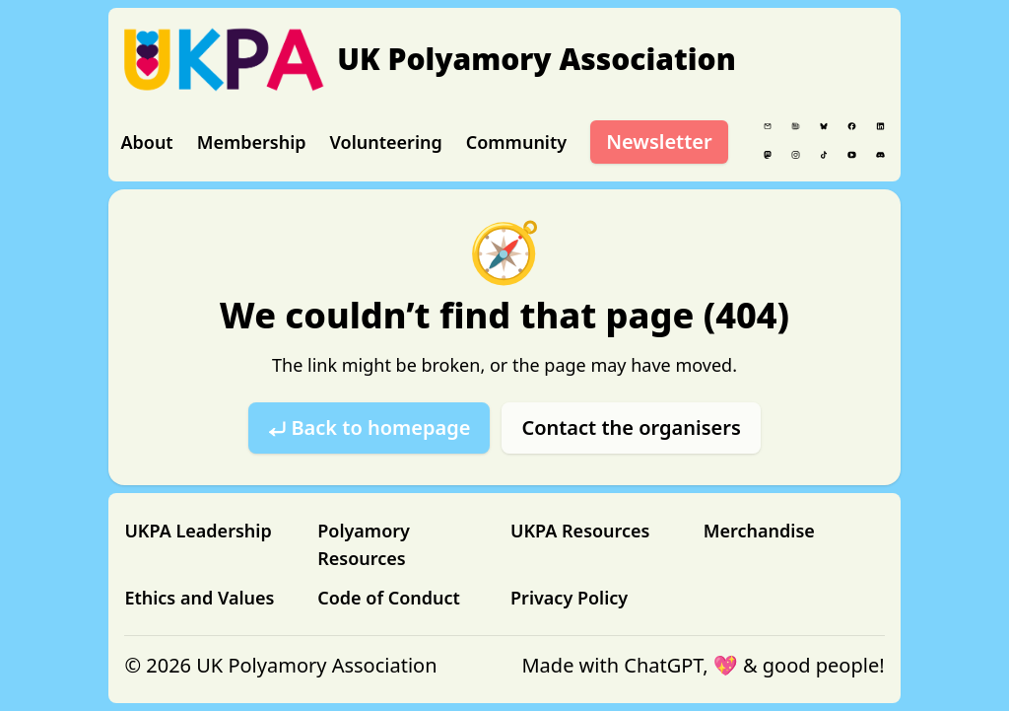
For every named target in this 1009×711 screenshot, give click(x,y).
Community (516, 142)
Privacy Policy (569, 597)
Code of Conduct (388, 597)
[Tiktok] (824, 155)
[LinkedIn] (880, 126)
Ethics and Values (199, 597)
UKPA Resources (580, 530)
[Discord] (880, 155)
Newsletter (659, 141)
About (146, 142)
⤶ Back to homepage (369, 427)
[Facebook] (851, 126)
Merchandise (759, 530)
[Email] (768, 126)
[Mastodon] (768, 155)
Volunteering (386, 142)
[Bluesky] (824, 126)
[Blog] (795, 126)
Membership (251, 142)
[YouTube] (851, 155)
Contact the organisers (630, 427)
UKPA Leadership (197, 530)
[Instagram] (795, 155)
